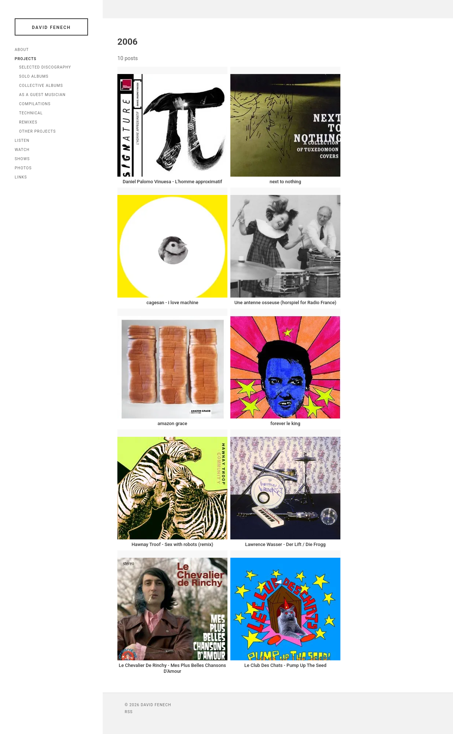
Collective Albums (41, 85)
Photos (23, 168)
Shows (22, 158)
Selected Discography (45, 67)
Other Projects (37, 131)
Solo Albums (33, 76)
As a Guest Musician (42, 94)
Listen (22, 140)
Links (21, 177)
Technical (31, 113)
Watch (22, 149)
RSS (129, 711)
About (22, 49)
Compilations (35, 104)
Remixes (28, 122)
